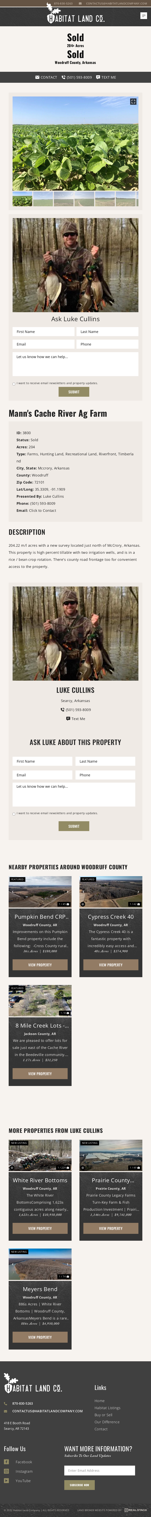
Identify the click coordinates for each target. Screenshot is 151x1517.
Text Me (75, 718)
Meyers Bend (40, 1289)
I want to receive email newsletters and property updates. (57, 383)
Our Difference (107, 1422)
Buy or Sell (103, 1414)
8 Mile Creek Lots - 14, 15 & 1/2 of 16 (40, 1025)
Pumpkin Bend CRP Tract (40, 916)
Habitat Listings (107, 1407)
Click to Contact (42, 510)
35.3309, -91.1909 (50, 489)
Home (100, 1400)
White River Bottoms (40, 1180)
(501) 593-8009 (42, 503)
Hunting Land (51, 454)
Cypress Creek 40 (111, 916)
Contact (101, 1429)
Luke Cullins (53, 496)
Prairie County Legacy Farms (111, 1180)
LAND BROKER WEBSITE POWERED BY (112, 1510)
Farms (32, 454)
